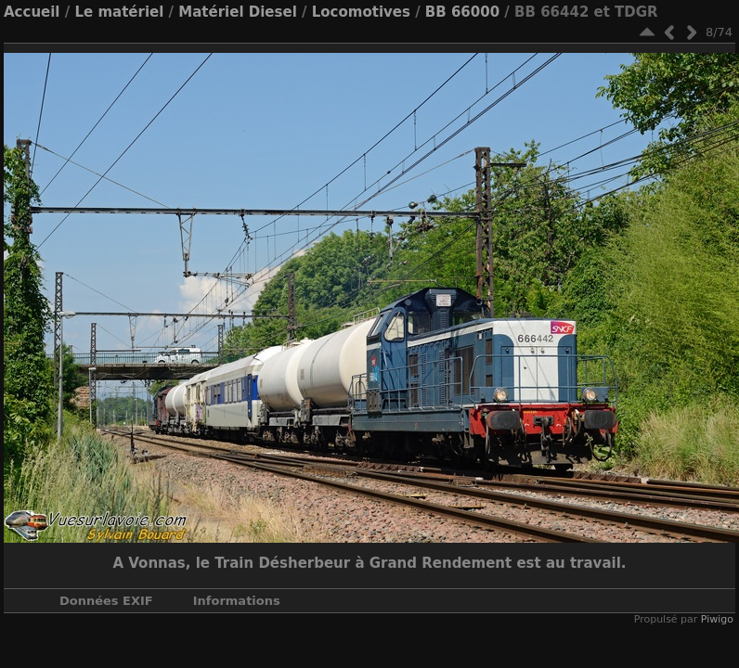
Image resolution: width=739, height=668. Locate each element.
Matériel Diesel (237, 12)
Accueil (32, 12)
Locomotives (361, 12)
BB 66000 (462, 12)
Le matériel (118, 12)
